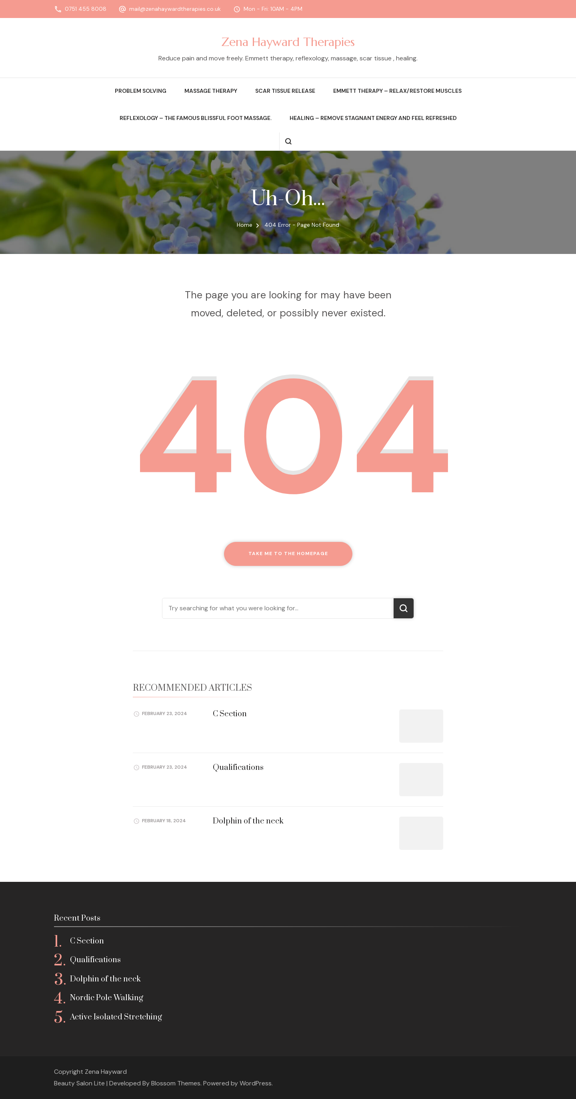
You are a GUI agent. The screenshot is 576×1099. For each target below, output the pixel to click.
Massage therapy (210, 90)
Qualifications (238, 768)
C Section (230, 714)
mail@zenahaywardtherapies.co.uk (175, 8)
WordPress (256, 1083)
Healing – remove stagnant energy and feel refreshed (373, 118)
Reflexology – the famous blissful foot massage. (196, 118)
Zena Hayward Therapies (288, 41)
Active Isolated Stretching (116, 1017)
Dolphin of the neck (248, 821)
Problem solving (140, 90)
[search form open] (288, 141)
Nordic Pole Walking (106, 998)
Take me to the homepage (288, 553)
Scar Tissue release (285, 90)
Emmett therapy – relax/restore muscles (397, 90)
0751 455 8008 (85, 8)
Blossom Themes (175, 1083)
